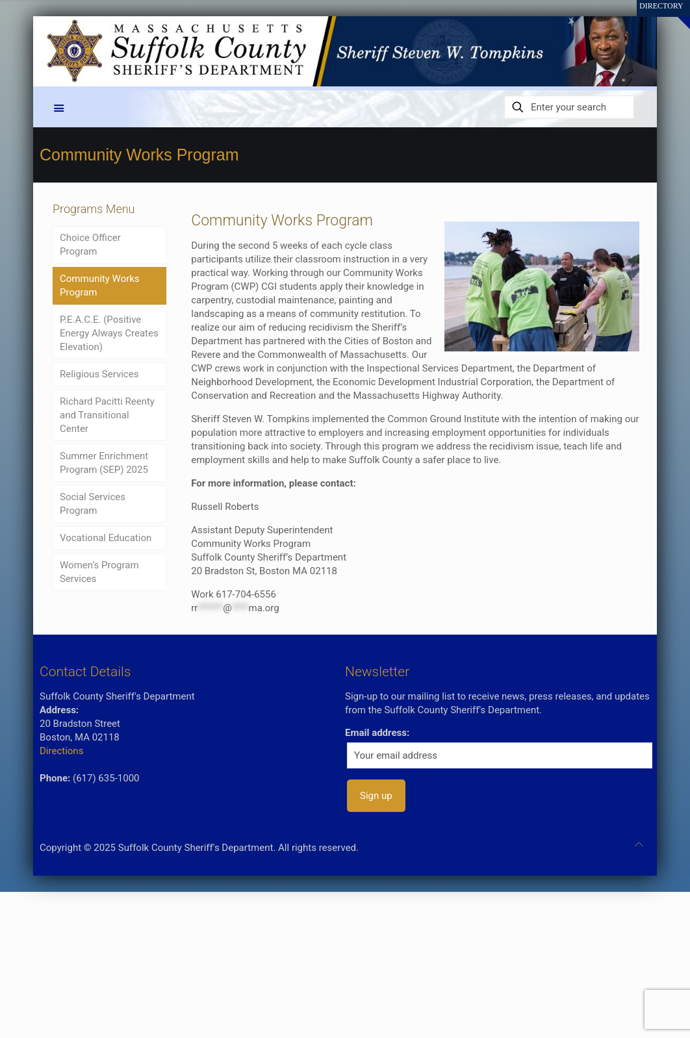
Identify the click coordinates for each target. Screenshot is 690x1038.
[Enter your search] (569, 107)
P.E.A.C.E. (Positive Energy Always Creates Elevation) (109, 333)
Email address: (377, 733)
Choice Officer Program (90, 244)
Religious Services (99, 374)
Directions (61, 751)
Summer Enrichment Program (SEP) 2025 (104, 462)
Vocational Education (105, 538)
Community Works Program (100, 285)
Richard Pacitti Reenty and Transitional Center (107, 415)
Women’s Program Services (99, 572)
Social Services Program (92, 503)
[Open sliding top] (675, 14)
